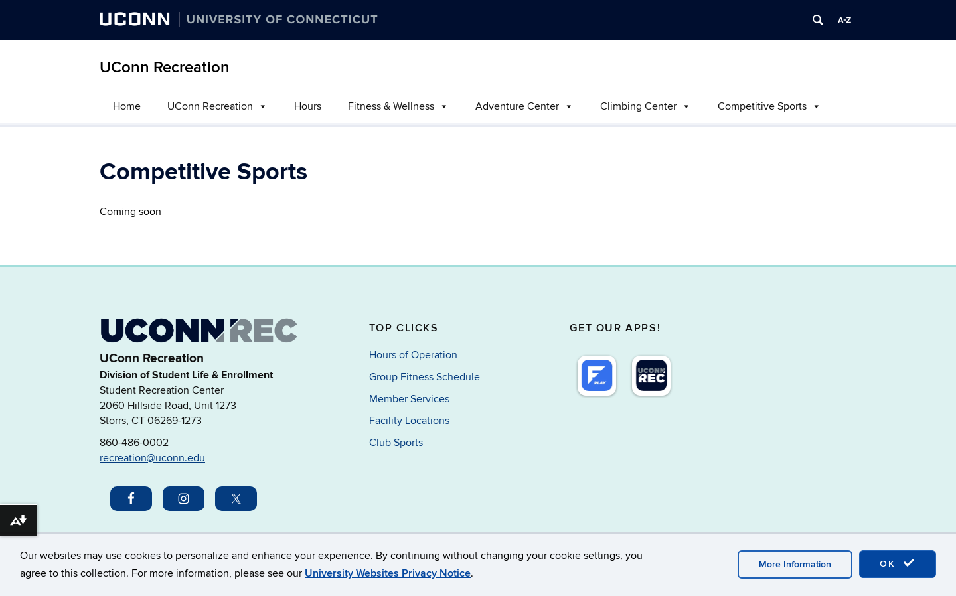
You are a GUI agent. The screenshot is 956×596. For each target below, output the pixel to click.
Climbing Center (645, 106)
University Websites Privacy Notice (388, 573)
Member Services (409, 399)
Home (127, 106)
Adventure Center (524, 106)
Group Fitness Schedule (424, 377)
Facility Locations (409, 420)
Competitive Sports (769, 106)
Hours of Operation (413, 355)
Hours (307, 106)
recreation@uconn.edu (152, 458)
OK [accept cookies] (898, 563)
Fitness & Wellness (398, 106)
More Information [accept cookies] (795, 564)
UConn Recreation (165, 67)
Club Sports (396, 442)
